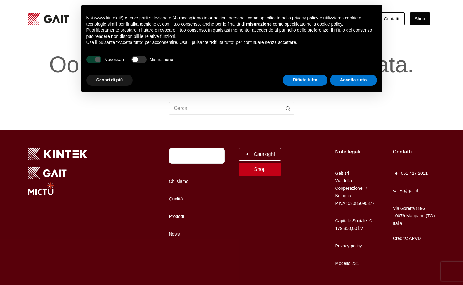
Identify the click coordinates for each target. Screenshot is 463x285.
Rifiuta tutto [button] (305, 79)
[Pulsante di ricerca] (288, 108)
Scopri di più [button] (109, 79)
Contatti (391, 18)
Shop (420, 18)
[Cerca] (217, 156)
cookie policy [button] (329, 24)
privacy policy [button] (305, 17)
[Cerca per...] (225, 108)
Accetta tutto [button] (353, 79)
